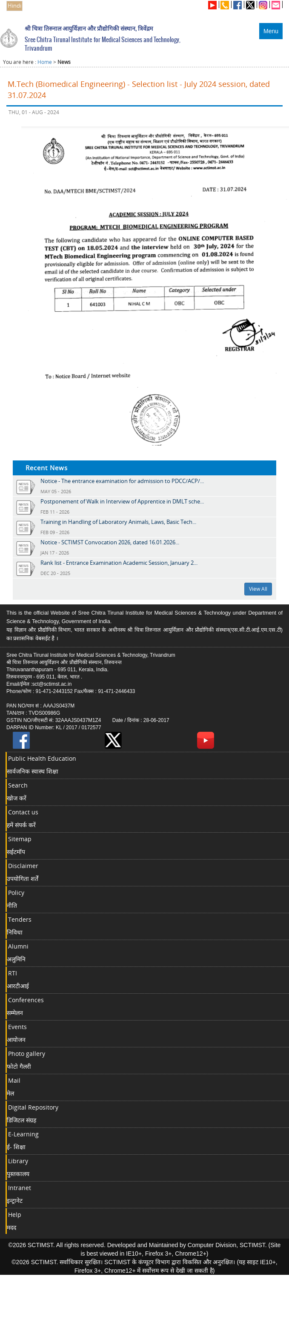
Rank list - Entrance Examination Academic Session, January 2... (118, 562)
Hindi (14, 5)
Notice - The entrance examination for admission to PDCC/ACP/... (122, 481)
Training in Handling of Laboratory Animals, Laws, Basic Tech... (118, 522)
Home (44, 62)
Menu (270, 31)
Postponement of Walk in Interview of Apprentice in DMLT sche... (122, 501)
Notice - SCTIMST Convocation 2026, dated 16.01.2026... (109, 542)
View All (258, 588)
